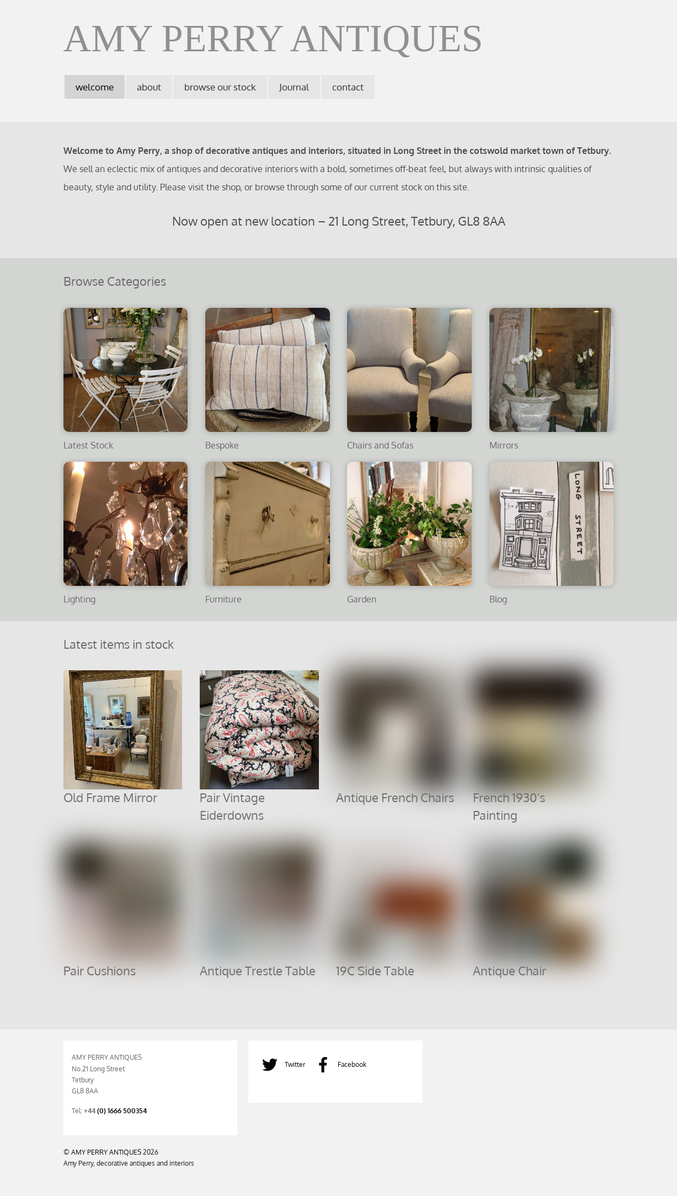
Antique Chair (509, 970)
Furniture (223, 599)
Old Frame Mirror (110, 797)
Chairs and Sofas (380, 445)
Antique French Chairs (395, 797)
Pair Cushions (99, 970)
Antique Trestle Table (258, 970)
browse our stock (220, 87)
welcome (95, 87)
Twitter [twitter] (281, 1064)
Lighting (79, 599)
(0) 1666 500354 (122, 1110)
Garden (361, 599)
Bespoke (222, 445)
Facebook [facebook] (338, 1064)
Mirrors (503, 445)
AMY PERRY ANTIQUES (106, 1151)
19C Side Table (375, 970)
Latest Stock (88, 445)
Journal (294, 87)
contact (348, 87)
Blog (498, 599)
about (149, 87)
